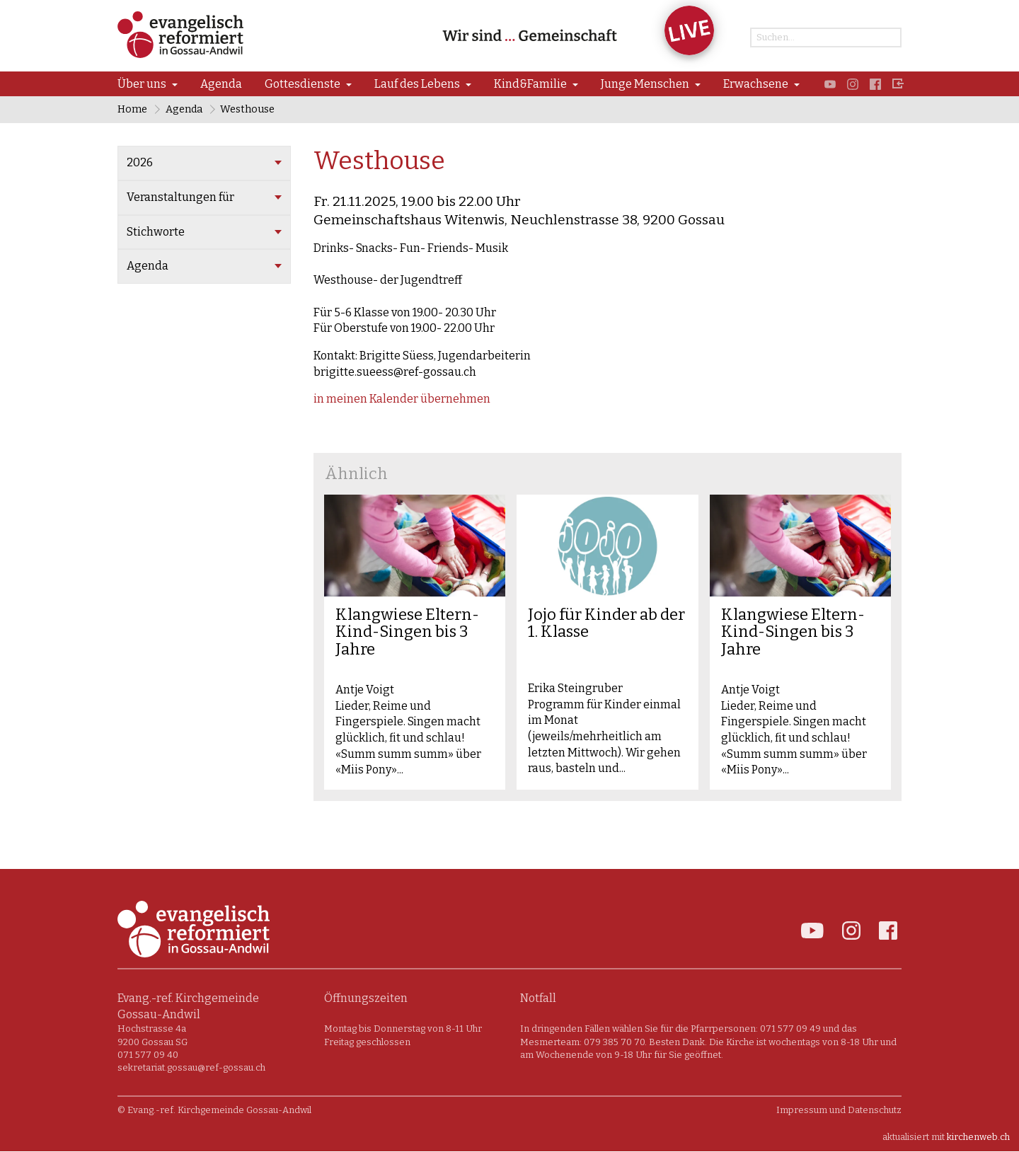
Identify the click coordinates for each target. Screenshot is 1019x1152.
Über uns (141, 84)
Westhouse (248, 109)
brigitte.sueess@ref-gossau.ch (394, 372)
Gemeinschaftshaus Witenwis (519, 220)
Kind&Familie (530, 84)
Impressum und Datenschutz (839, 1110)
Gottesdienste (302, 84)
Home (132, 109)
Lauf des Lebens (417, 84)
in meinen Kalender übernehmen (401, 399)
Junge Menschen (645, 84)
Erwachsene (755, 84)
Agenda (221, 84)
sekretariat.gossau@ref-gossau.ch (191, 1068)
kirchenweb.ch (978, 1137)
